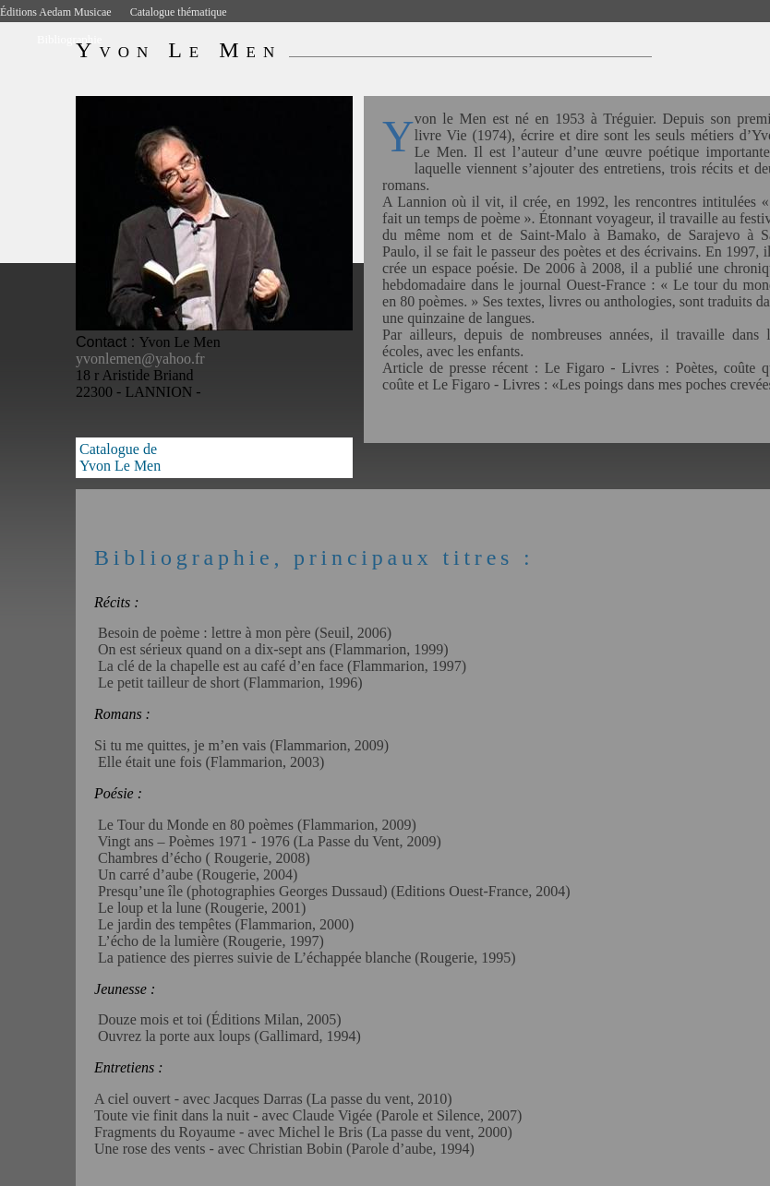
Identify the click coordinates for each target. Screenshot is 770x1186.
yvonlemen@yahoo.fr (140, 358)
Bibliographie (69, 39)
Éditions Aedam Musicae (56, 12)
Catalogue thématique (178, 12)
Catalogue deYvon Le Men (120, 457)
